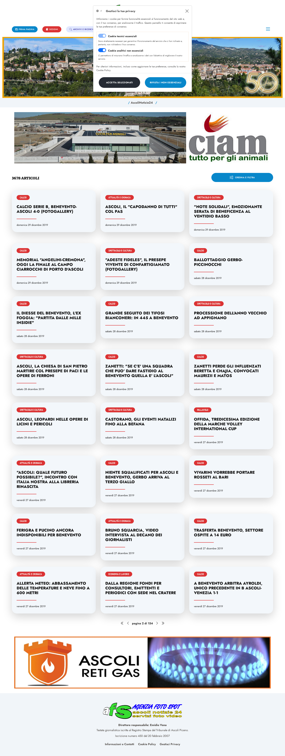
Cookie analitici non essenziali (125, 51)
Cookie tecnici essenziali (122, 36)
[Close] (187, 11)
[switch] (102, 50)
